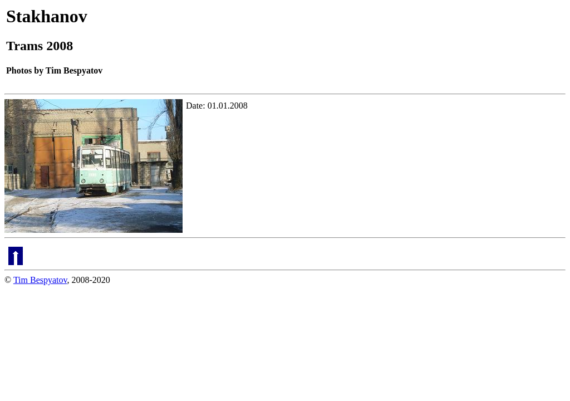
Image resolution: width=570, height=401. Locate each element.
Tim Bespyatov (40, 280)
